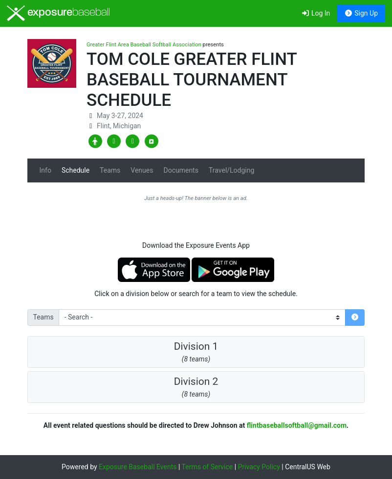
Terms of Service (207, 467)
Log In (315, 13)
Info (45, 170)
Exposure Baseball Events (137, 467)
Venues (142, 170)
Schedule (75, 170)
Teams (110, 170)
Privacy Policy (259, 467)
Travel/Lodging (231, 170)
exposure (58, 13)
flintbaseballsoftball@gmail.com (297, 425)
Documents (180, 170)
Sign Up (361, 13)
